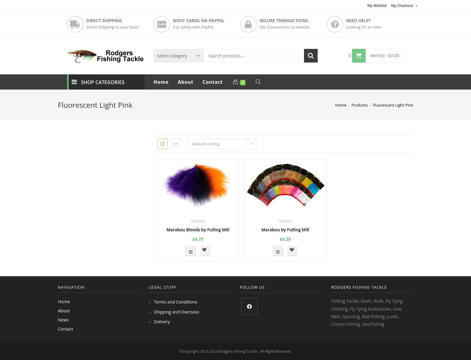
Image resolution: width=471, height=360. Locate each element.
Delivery (162, 321)
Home (64, 301)
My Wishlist (377, 5)
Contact (65, 329)
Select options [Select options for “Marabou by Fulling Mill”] (278, 251)
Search (311, 56)
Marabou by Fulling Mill (285, 230)
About (64, 311)
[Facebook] (249, 306)
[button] (205, 251)
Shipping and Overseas (176, 312)
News (63, 320)
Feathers (198, 221)
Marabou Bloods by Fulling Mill (197, 230)
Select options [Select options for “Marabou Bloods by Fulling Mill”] (191, 251)
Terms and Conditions (175, 302)
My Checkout (404, 5)
